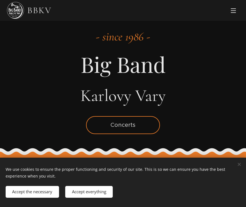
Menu (233, 10)
